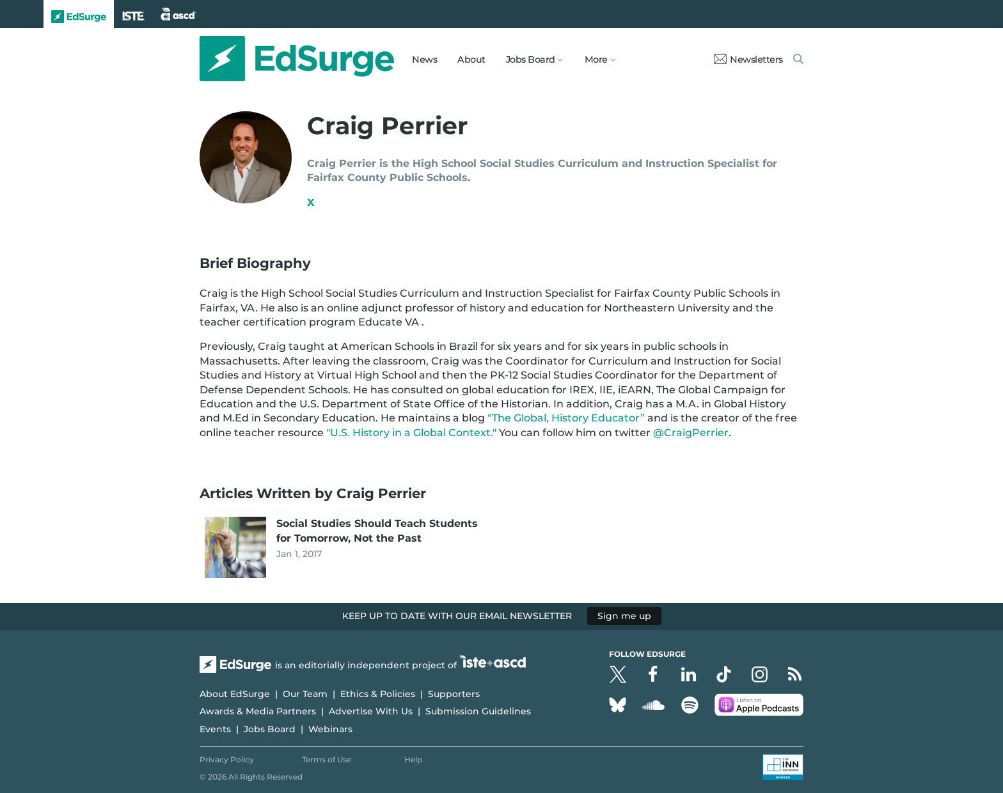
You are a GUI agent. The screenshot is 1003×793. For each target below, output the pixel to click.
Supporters (454, 694)
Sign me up (624, 616)
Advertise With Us (371, 711)
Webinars (330, 729)
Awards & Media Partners (258, 711)
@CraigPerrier (691, 433)
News (424, 59)
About (471, 59)
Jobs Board (270, 729)
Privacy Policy (227, 759)
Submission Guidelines (478, 711)
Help (413, 759)
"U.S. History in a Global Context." (411, 433)
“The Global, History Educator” (566, 418)
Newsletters (748, 59)
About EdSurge (235, 694)
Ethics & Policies (377, 694)
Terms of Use (326, 759)
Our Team (305, 694)
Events (215, 729)
